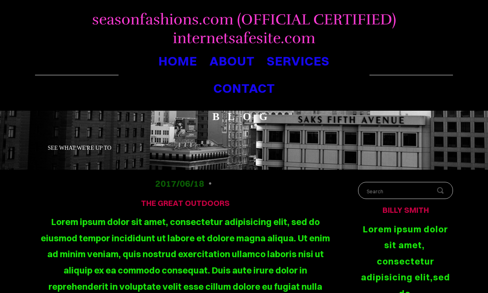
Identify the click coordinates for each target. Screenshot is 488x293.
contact (244, 88)
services (298, 61)
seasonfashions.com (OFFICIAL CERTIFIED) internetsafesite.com (244, 29)
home (177, 61)
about (232, 61)
